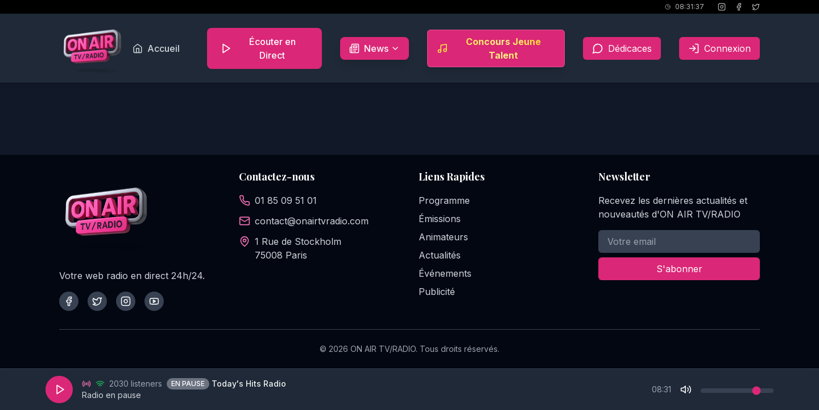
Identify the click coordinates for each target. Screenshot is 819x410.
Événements (445, 273)
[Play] (59, 389)
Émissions (440, 218)
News (379, 52)
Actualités (440, 255)
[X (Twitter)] (756, 7)
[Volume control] (737, 390)
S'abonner (679, 268)
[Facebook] (739, 7)
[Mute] (686, 389)
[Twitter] (97, 301)
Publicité (437, 291)
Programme (444, 200)
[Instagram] (722, 7)
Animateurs (443, 237)
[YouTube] (154, 301)
